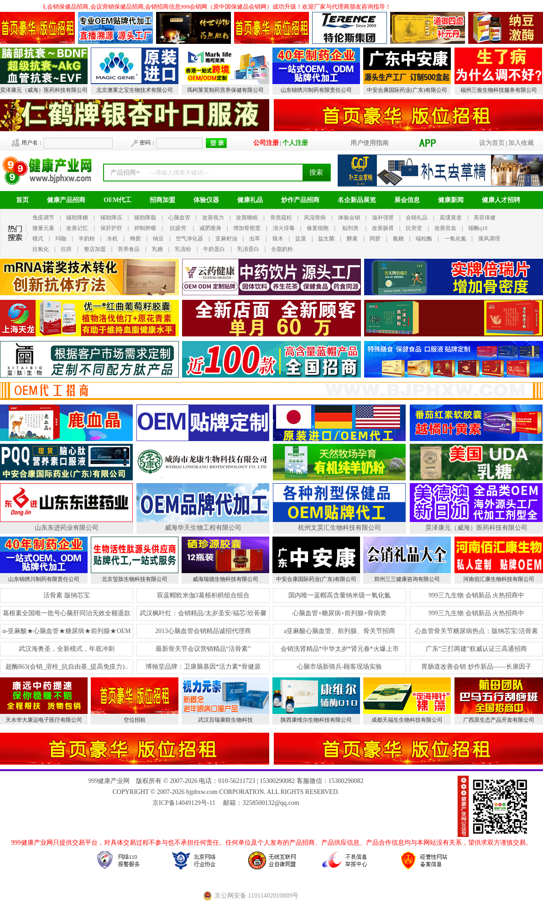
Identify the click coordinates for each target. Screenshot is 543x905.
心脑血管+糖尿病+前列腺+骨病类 (339, 613)
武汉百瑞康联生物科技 (225, 720)
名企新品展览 (357, 200)
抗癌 (66, 249)
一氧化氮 (455, 238)
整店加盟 (95, 249)
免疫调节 (43, 217)
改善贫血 (445, 228)
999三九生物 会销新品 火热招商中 (476, 595)
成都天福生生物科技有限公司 (407, 720)
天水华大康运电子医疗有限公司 (43, 720)
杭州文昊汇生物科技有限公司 (339, 527)
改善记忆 (77, 228)
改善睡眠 (247, 217)
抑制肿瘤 (145, 228)
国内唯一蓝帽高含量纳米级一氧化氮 (339, 595)
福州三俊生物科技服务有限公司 (498, 90)
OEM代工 (117, 200)
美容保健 (485, 217)
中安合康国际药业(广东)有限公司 (407, 90)
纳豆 (158, 238)
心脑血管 (179, 217)
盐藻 (300, 238)
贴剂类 (350, 228)
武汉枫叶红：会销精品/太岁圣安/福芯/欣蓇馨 (203, 613)
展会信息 (407, 200)
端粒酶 (424, 238)
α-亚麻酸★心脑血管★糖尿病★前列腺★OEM (66, 631)
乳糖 (157, 249)
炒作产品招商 (300, 200)
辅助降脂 (145, 217)
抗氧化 (40, 249)
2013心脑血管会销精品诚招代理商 (203, 631)
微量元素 (43, 228)
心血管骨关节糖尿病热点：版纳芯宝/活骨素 (476, 631)
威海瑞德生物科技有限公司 (225, 579)
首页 (22, 200)
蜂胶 (135, 238)
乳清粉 (183, 249)
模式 (37, 238)
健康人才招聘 (501, 200)
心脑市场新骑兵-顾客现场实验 (339, 666)
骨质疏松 (281, 217)
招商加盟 (162, 200)
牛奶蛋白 (214, 249)
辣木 (277, 238)
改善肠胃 (383, 228)
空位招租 (135, 720)
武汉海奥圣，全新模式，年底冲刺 (67, 648)
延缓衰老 (451, 217)
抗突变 (414, 228)
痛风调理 (489, 238)
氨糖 (398, 238)
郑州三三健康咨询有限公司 (407, 579)
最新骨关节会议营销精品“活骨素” (203, 648)
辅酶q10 (477, 228)
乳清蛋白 (248, 249)
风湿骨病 (315, 217)
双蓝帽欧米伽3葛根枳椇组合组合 (203, 595)
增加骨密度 (247, 228)
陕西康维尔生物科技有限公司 (316, 720)
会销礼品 (417, 217)
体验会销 (349, 217)
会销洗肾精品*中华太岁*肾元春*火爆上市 (340, 648)
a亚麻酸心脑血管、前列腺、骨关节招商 (339, 631)
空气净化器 (189, 238)
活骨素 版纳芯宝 (66, 595)
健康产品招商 (66, 200)
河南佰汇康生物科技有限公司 (498, 579)
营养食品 (129, 249)
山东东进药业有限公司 (67, 527)
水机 (112, 238)
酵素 (352, 238)
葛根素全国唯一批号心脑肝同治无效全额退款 (67, 613)
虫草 (254, 238)
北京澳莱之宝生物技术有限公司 (134, 90)
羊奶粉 (86, 238)
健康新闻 (451, 200)
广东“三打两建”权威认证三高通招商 (476, 648)
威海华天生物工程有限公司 (203, 527)
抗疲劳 (178, 228)
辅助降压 (111, 217)
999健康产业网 (109, 780)
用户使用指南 (369, 142)
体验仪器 (206, 200)
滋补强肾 (383, 217)
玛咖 (60, 238)
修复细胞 (318, 228)
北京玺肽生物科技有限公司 (134, 579)
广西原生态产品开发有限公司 (498, 720)
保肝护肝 (111, 228)
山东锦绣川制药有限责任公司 (316, 90)
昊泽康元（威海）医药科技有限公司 (44, 90)
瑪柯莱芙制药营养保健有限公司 (225, 90)
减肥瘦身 (210, 228)
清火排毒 (284, 228)
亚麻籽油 (226, 238)
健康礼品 (250, 200)
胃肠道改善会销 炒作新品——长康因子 (476, 666)
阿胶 (375, 238)
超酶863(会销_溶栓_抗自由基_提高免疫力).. (66, 666)
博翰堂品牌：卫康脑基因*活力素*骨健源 (203, 666)
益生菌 (326, 238)
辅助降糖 (77, 217)
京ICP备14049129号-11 (183, 802)
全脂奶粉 (282, 249)
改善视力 (213, 217)
